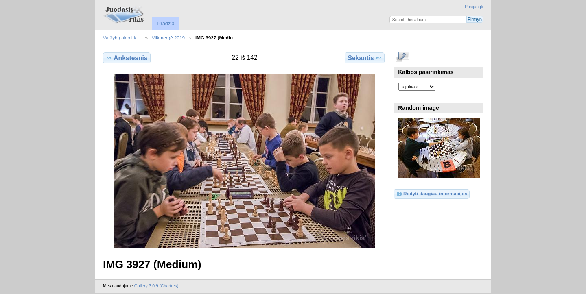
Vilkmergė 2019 (168, 37)
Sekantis (364, 57)
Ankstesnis (126, 57)
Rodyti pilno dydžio (402, 57)
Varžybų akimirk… (122, 37)
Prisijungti (474, 6)
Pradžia (165, 23)
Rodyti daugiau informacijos (431, 194)
